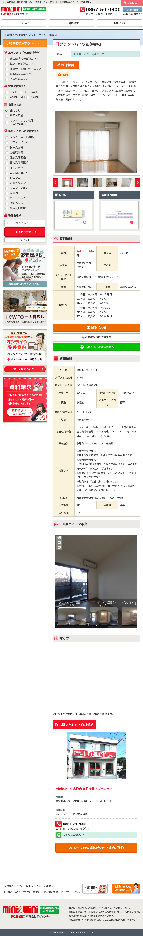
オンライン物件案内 (42, 886)
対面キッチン (18, 183)
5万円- (35, 97)
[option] (96, 142)
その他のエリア (19, 79)
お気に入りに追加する (96, 337)
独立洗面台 (16, 147)
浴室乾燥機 (16, 152)
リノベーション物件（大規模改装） (22, 122)
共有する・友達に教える (96, 347)
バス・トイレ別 (19, 142)
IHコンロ (15, 177)
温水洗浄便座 (18, 157)
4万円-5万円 (17, 97)
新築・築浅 (16, 115)
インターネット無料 (22, 137)
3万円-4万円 (31, 92)
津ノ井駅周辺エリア (22, 63)
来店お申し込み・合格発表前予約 (22, 891)
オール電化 (16, 167)
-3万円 (14, 92)
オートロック (18, 198)
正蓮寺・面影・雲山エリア (25, 69)
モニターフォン (19, 188)
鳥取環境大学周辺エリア (24, 58)
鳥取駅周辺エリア (20, 74)
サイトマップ (73, 891)
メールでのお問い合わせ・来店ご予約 (96, 847)
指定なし (15, 110)
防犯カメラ (16, 203)
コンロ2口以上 (18, 172)
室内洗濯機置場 (19, 162)
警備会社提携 (18, 208)
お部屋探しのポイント (16, 886)
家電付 (14, 193)
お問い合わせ (96, 327)
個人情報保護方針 (53, 891)
